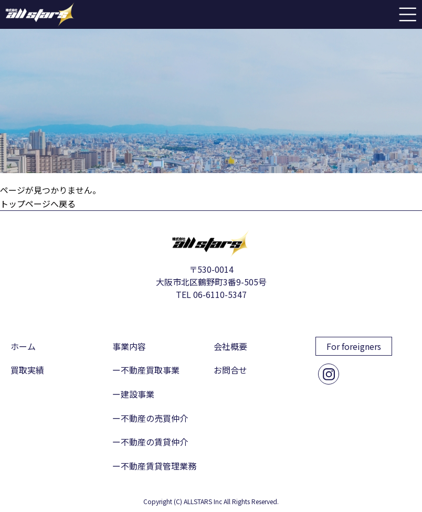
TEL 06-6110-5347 (211, 294)
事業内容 (129, 346)
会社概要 (230, 346)
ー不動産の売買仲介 (150, 418)
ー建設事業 (133, 394)
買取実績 (27, 370)
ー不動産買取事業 (146, 370)
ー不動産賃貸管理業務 (154, 466)
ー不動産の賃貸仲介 (150, 441)
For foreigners (353, 346)
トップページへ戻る (38, 203)
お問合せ (230, 370)
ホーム (23, 346)
